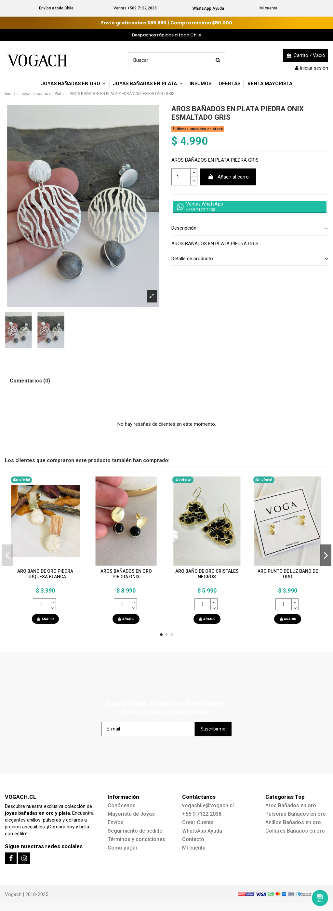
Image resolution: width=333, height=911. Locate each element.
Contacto (193, 839)
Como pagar (123, 848)
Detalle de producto (249, 258)
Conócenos (122, 805)
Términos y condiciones (136, 839)
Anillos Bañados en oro (293, 822)
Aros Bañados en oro (290, 805)
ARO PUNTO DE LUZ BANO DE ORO (288, 574)
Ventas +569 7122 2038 (135, 8)
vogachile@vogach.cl (208, 805)
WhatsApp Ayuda (208, 8)
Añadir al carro (228, 177)
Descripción (249, 228)
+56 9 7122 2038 (201, 814)
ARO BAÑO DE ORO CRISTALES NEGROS (207, 574)
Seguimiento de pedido (135, 831)
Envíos (116, 822)
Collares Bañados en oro (295, 831)
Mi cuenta (268, 8)
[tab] (249, 228)
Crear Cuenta (198, 822)
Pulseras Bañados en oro (295, 814)
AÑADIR (45, 619)
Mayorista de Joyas (131, 814)
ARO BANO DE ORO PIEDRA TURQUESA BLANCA (45, 574)
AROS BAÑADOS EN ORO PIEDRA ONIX (126, 574)
